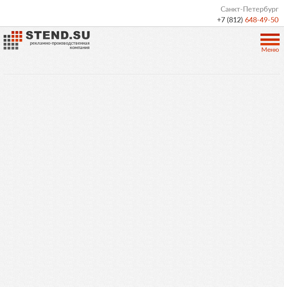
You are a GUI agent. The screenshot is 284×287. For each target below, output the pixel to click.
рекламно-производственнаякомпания (60, 45)
